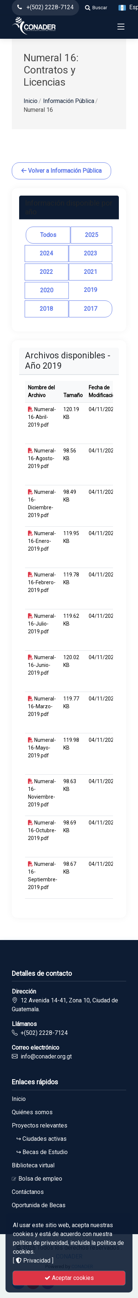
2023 (90, 253)
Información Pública (68, 100)
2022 (46, 271)
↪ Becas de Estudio (40, 1152)
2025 (91, 234)
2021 (90, 271)
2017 (90, 308)
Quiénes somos (32, 1112)
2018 (46, 308)
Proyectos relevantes (39, 1126)
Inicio (31, 100)
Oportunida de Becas (39, 1205)
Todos (48, 234)
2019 (90, 289)
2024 (46, 253)
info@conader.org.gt (46, 1056)
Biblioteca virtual (33, 1165)
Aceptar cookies (69, 1277)
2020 (46, 290)
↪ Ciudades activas (39, 1139)
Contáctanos (28, 1192)
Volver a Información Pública (61, 170)
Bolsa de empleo (37, 1179)
